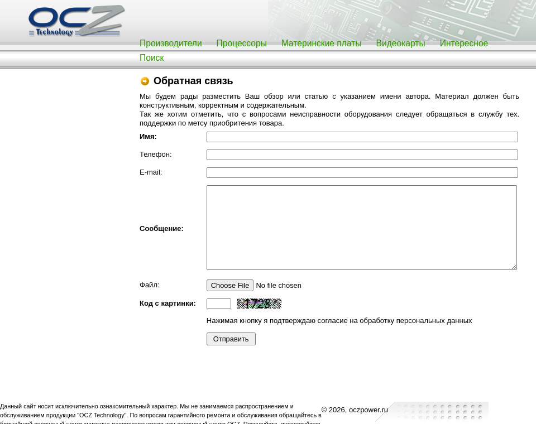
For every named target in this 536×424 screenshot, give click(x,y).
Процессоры (242, 43)
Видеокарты (400, 43)
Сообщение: (162, 228)
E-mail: (151, 172)
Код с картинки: (168, 303)
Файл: (150, 285)
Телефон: (156, 154)
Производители (171, 43)
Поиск (152, 57)
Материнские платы (321, 43)
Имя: (148, 136)
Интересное (464, 43)
